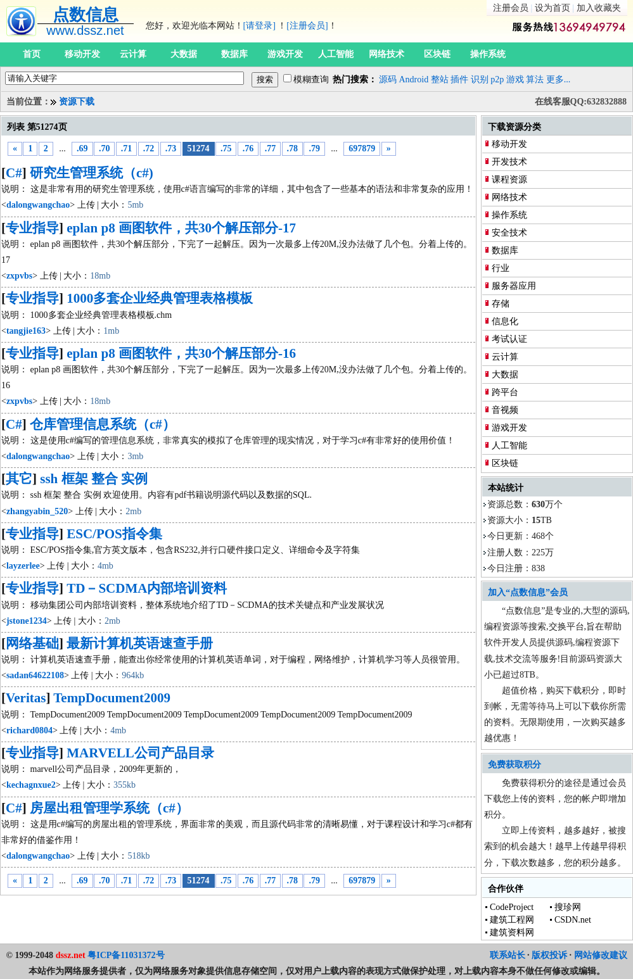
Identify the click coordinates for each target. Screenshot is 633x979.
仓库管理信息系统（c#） (103, 424)
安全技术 (509, 232)
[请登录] (259, 25)
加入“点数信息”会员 (528, 592)
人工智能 (336, 54)
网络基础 (32, 643)
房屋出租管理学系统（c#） (109, 808)
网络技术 (386, 54)
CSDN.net (572, 920)
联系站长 (507, 955)
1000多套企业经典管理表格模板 (160, 298)
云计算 (133, 54)
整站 (440, 79)
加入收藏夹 (599, 8)
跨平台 (505, 392)
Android (414, 79)
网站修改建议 (600, 955)
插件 (459, 79)
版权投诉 (549, 955)
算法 (535, 79)
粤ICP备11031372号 (125, 955)
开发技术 (509, 162)
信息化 (505, 321)
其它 (19, 478)
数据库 (234, 54)
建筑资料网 (512, 932)
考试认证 (509, 339)
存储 (500, 303)
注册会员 (510, 8)
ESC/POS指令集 (114, 533)
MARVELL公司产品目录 (140, 753)
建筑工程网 (512, 920)
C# (14, 172)
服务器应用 (514, 286)
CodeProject (512, 907)
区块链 (437, 54)
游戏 (515, 79)
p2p (497, 79)
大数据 (183, 54)
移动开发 (82, 54)
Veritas (26, 697)
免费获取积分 (514, 764)
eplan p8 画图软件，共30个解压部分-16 (181, 353)
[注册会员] (307, 25)
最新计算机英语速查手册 (140, 643)
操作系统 (488, 54)
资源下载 (76, 101)
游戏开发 (285, 54)
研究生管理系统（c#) (91, 172)
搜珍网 (567, 907)
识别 (480, 79)
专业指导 (32, 228)
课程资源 (509, 179)
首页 (32, 54)
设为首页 (552, 8)
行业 (500, 268)
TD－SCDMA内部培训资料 (147, 588)
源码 (388, 79)
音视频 (505, 410)
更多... (558, 79)
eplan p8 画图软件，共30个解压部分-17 (181, 228)
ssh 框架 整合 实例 (94, 478)
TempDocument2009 (111, 697)
